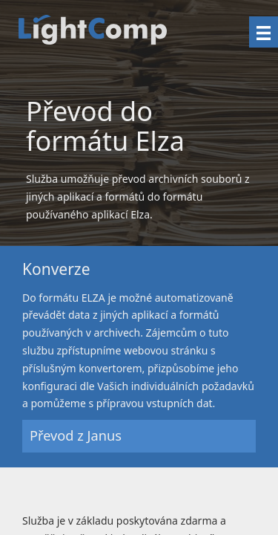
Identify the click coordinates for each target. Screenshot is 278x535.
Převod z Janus (76, 435)
